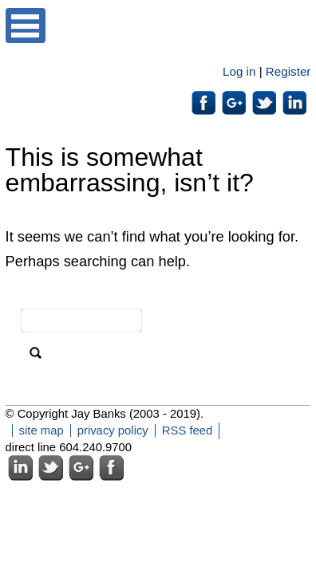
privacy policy (112, 430)
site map (41, 430)
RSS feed (187, 430)
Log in (239, 71)
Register (288, 71)
